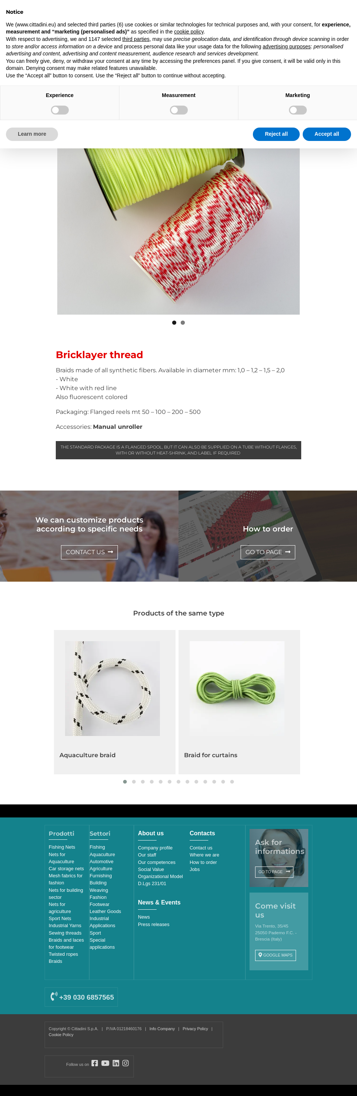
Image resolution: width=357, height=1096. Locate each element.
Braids (55, 961)
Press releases (154, 924)
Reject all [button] (276, 134)
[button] (124, 781)
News (144, 917)
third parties (135, 39)
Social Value (151, 869)
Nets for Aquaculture (61, 858)
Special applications (102, 943)
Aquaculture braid (88, 755)
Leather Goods (105, 911)
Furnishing (101, 875)
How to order (203, 862)
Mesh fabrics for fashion (66, 879)
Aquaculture (102, 854)
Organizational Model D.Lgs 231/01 (160, 880)
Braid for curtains (210, 755)
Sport (95, 933)
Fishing (97, 847)
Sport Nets (60, 918)
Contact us (201, 848)
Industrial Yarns (65, 925)
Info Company (162, 1028)
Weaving (99, 890)
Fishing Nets (62, 847)
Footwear (99, 904)
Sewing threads (65, 933)
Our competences (157, 862)
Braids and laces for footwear (66, 943)
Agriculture (101, 868)
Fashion (98, 897)
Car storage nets (66, 868)
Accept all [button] (327, 134)
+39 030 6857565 (82, 997)
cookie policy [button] (188, 32)
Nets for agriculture (60, 907)
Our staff (147, 855)
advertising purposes (287, 46)
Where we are (204, 855)
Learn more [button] (32, 134)
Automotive (101, 861)
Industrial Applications (102, 922)
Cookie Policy (61, 1034)
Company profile (155, 848)
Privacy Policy (195, 1028)
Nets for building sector (66, 893)
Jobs (195, 869)
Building (98, 883)
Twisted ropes (63, 954)
